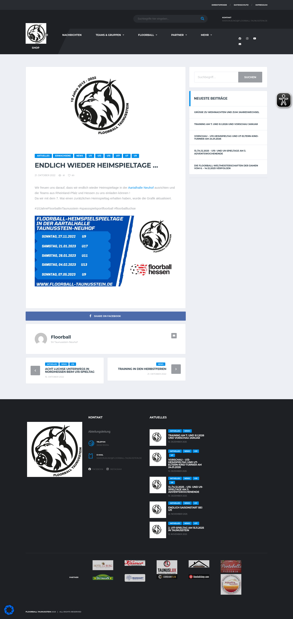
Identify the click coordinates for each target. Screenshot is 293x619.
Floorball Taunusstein (38, 612)
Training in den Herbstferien (142, 369)
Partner (177, 34)
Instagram (114, 469)
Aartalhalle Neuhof (141, 187)
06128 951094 (103, 445)
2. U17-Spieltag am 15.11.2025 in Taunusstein (186, 529)
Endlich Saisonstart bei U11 (185, 509)
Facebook (95, 469)
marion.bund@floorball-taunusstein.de (244, 21)
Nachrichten (71, 34)
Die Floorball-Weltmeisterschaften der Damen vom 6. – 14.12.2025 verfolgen (226, 167)
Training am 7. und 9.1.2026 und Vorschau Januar (226, 124)
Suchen (250, 77)
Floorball (146, 34)
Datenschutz (241, 5)
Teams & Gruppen (108, 34)
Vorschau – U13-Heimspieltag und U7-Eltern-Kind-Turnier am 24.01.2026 (226, 137)
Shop (35, 47)
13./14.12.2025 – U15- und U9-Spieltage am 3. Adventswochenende (220, 152)
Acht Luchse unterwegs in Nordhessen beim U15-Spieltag (69, 370)
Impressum (261, 5)
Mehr (205, 34)
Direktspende (219, 5)
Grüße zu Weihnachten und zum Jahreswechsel (226, 112)
